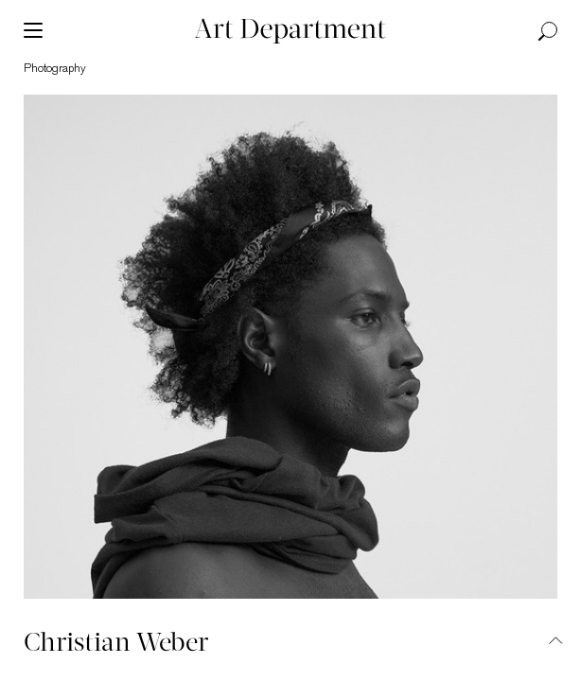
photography (55, 68)
